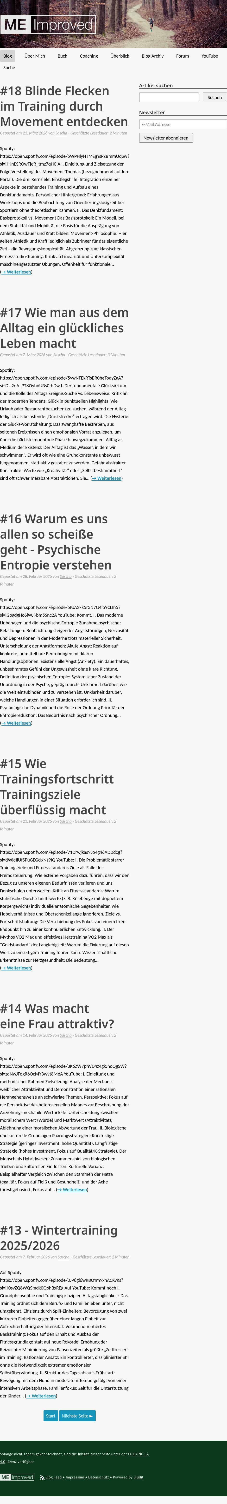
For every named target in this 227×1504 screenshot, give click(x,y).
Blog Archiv (153, 56)
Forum (182, 56)
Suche (9, 67)
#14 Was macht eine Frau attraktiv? (57, 1016)
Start (51, 1416)
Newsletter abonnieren (166, 138)
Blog (7, 56)
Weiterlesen (19, 272)
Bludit (138, 1477)
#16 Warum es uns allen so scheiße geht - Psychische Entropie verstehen (56, 541)
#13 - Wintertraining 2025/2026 (59, 1238)
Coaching (89, 56)
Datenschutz (98, 1477)
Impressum (75, 1477)
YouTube (210, 56)
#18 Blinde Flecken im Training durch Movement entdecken (64, 106)
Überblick (120, 56)
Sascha (61, 133)
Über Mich (35, 56)
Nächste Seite (77, 1416)
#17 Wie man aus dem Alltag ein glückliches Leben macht (64, 327)
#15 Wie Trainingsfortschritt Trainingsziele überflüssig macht (57, 786)
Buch (62, 56)
